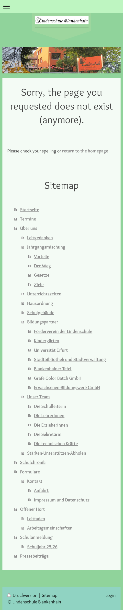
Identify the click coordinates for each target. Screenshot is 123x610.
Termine (28, 219)
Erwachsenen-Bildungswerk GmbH (67, 387)
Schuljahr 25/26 (42, 547)
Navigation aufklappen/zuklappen (61, 6)
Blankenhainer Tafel (52, 368)
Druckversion (22, 595)
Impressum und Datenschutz (61, 500)
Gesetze (41, 275)
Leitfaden (36, 518)
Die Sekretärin (47, 434)
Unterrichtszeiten (44, 294)
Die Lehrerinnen (49, 415)
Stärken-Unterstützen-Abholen (56, 453)
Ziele (39, 284)
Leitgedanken (40, 237)
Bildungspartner (42, 322)
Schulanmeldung (36, 537)
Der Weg (42, 266)
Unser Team (38, 397)
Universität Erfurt (51, 350)
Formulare (30, 472)
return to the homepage (85, 151)
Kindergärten (46, 340)
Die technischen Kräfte (56, 443)
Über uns (28, 228)
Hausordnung (40, 303)
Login (110, 595)
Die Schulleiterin (50, 406)
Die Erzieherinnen (51, 425)
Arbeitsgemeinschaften (49, 528)
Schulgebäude (40, 312)
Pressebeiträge (34, 556)
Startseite (29, 209)
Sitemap (49, 595)
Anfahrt (41, 490)
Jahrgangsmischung (46, 247)
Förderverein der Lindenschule (63, 331)
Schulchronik (32, 462)
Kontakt (34, 481)
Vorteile (41, 256)
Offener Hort (32, 509)
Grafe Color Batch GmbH (57, 378)
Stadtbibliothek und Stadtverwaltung (70, 359)
